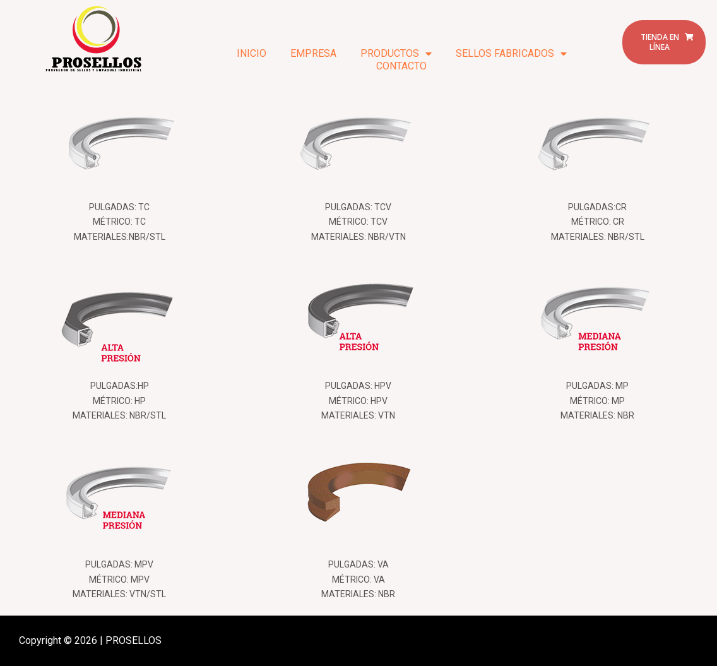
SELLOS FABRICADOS (511, 53)
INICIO (251, 53)
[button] (664, 42)
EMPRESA (313, 53)
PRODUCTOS (396, 53)
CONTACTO (401, 66)
